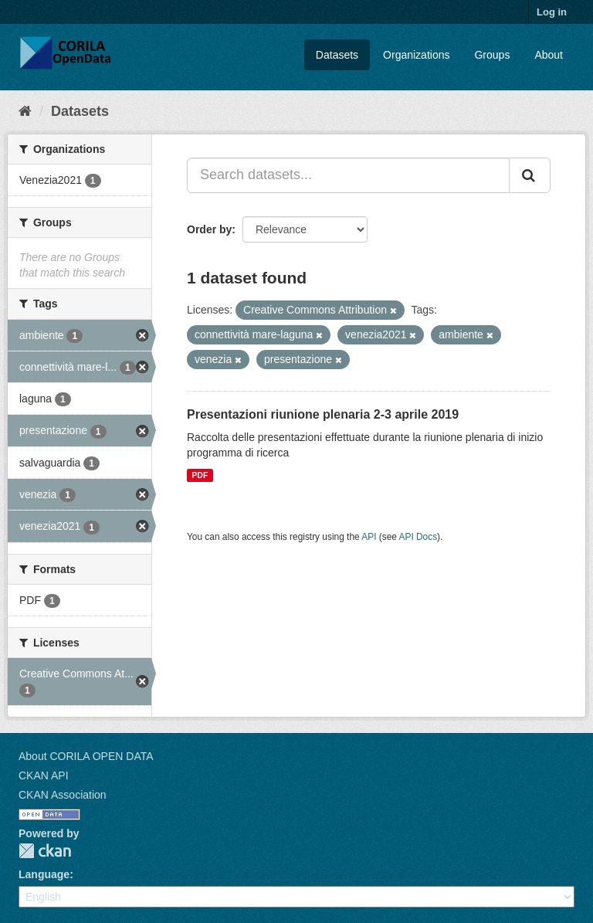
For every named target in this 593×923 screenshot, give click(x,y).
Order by (209, 229)
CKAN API (44, 775)
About (548, 55)
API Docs (418, 536)
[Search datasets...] (348, 175)
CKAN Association (63, 795)
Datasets (337, 55)
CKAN (45, 851)
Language (44, 874)
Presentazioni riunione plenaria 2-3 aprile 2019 (323, 414)
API (368, 536)
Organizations (416, 55)
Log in (552, 12)
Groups (492, 55)
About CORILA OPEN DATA (86, 756)
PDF (199, 475)
